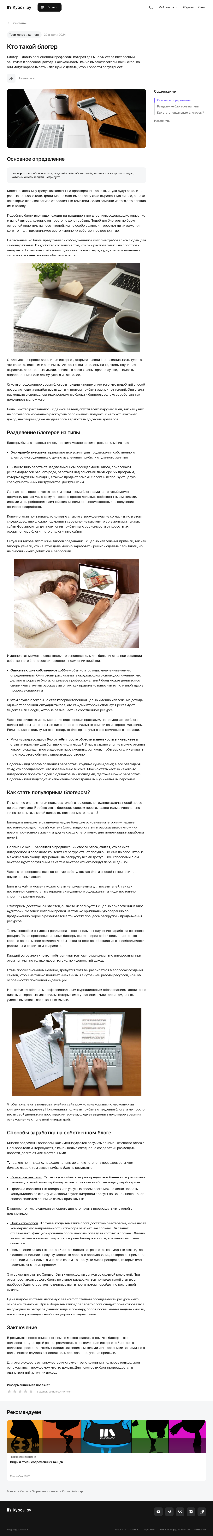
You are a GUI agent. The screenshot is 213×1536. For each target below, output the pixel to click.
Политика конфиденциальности (175, 1529)
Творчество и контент (24, 35)
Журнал (188, 7)
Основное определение (174, 100)
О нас (202, 7)
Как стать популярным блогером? (180, 113)
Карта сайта (150, 1529)
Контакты (134, 1529)
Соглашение (200, 1529)
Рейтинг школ (168, 7)
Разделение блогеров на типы (178, 106)
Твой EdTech (120, 1529)
